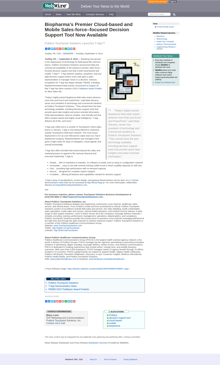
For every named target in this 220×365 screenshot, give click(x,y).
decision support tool (118, 318)
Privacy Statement (130, 360)
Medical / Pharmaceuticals (166, 44)
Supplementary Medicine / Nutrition (166, 48)
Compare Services (95, 14)
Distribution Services (98, 343)
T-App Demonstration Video (62, 286)
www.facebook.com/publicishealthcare (106, 259)
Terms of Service (110, 360)
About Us (93, 360)
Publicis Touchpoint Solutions (63, 283)
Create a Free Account (158, 2)
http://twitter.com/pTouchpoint (65, 228)
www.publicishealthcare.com (63, 259)
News (58, 14)
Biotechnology (162, 39)
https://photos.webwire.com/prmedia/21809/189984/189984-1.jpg (97, 268)
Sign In (173, 2)
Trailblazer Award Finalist (90, 88)
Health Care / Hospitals (165, 42)
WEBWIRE (68, 53)
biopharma (113, 326)
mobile (111, 323)
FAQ (111, 14)
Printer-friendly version (165, 27)
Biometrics (160, 36)
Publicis (112, 315)
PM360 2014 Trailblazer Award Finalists (68, 289)
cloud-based (114, 320)
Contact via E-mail (55, 323)
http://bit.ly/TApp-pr (96, 182)
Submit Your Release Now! (165, 82)
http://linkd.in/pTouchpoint (66, 230)
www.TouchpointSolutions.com (67, 225)
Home (48, 14)
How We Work (73, 14)
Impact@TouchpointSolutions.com (71, 185)
